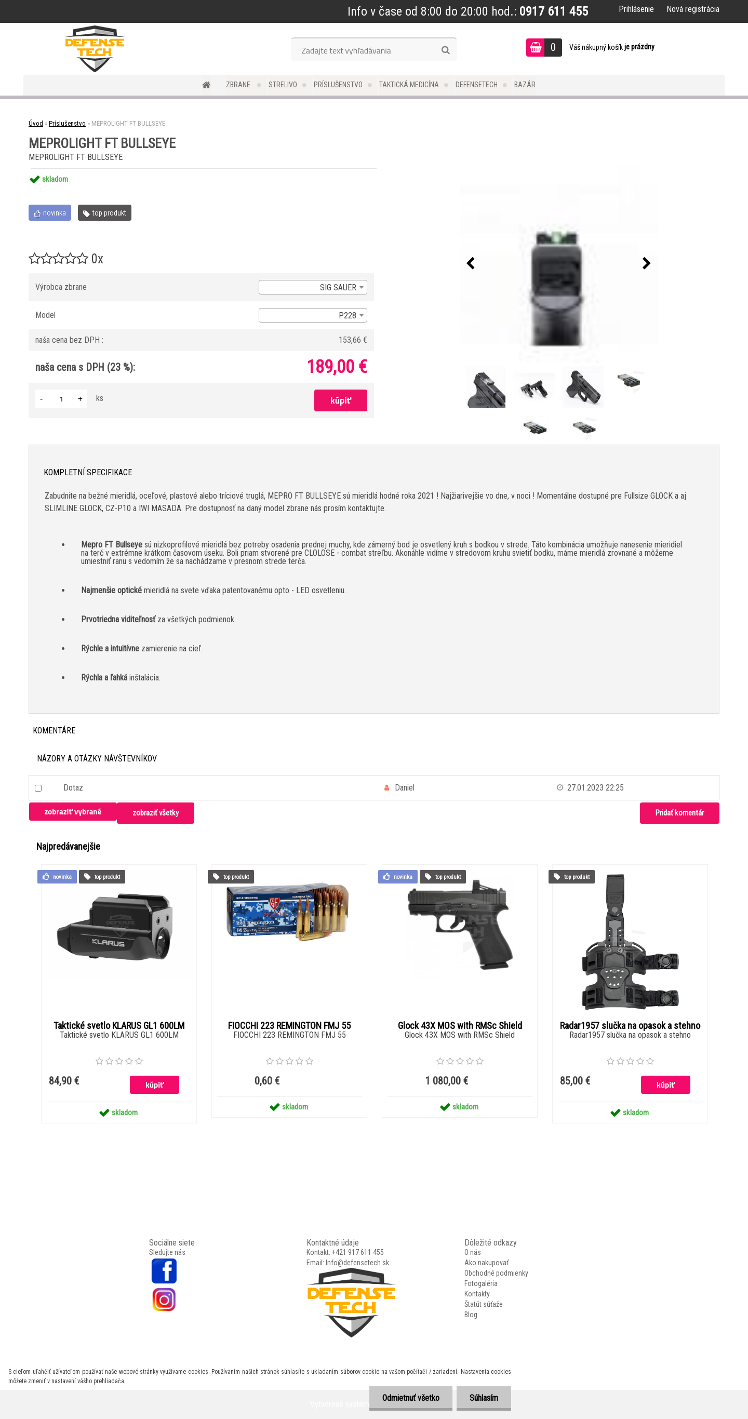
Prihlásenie (636, 9)
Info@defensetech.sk (357, 1263)
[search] (445, 50)
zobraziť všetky (155, 813)
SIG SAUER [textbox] (338, 287)
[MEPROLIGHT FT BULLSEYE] (559, 264)
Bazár (525, 85)
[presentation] (471, 264)
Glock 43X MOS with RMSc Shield (460, 1026)
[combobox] (313, 287)
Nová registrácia (692, 9)
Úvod (36, 123)
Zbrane (239, 85)
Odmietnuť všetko (410, 1398)
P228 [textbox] (347, 315)
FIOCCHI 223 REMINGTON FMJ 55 (289, 1026)
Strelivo (283, 85)
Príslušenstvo (338, 85)
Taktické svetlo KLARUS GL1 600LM (119, 1026)
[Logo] (94, 49)
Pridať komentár (680, 813)
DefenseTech (477, 85)
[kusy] (61, 399)
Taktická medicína (409, 85)
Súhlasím (484, 1398)
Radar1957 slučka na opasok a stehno (630, 1026)
